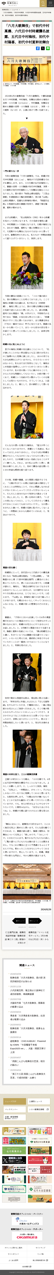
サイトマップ (40, 1248)
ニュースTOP (10, 1101)
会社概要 (25, 1266)
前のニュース (20, 921)
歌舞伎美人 (5, 9)
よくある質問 (13, 1260)
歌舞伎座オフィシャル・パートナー (27, 1213)
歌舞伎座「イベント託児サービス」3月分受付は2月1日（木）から (39, 936)
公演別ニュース (35, 1101)
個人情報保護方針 (39, 1260)
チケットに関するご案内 (13, 1248)
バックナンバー (11, 1109)
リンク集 (40, 1254)
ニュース (15, 9)
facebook (38, 48)
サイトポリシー (13, 1254)
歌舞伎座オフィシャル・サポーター (27, 1229)
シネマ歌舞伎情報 (36, 1109)
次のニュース (33, 921)
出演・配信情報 (11, 1117)
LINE (48, 48)
